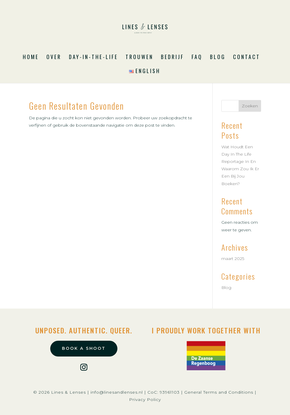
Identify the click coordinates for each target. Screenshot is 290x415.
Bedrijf (172, 58)
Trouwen (139, 58)
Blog (217, 58)
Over (53, 58)
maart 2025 (232, 258)
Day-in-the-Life (93, 58)
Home (31, 58)
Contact (246, 58)
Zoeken (250, 106)
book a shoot (84, 348)
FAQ (197, 58)
